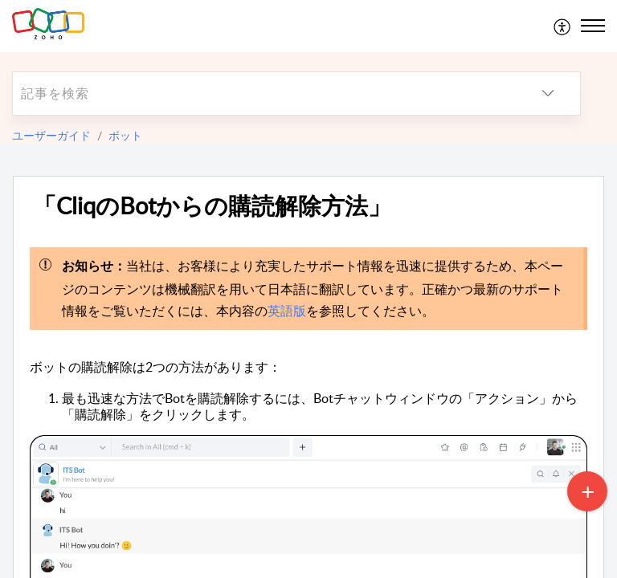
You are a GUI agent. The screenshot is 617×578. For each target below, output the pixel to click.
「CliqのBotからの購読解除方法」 (212, 206)
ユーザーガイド (51, 135)
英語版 (287, 311)
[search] (264, 93)
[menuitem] (563, 25)
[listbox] (548, 93)
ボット (125, 135)
